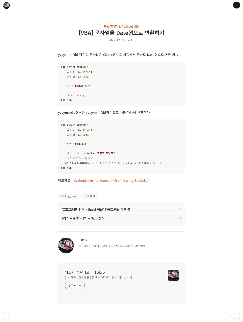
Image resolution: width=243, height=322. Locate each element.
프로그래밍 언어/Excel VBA (121, 26)
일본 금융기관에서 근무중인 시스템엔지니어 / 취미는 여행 (98, 277)
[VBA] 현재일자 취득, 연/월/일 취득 (83, 218)
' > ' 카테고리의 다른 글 (96, 209)
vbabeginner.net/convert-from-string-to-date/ (111, 180)
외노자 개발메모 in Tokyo (85, 272)
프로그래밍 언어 (74, 209)
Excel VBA (95, 209)
